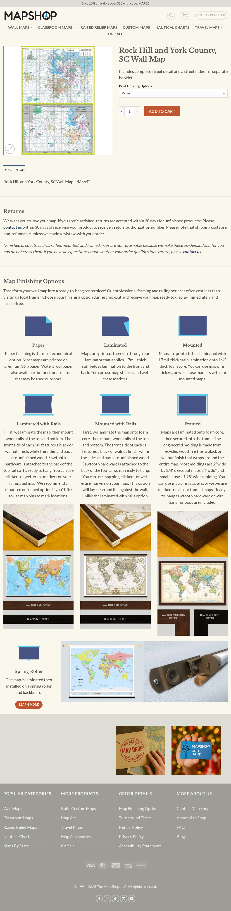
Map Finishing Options (139, 808)
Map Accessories (76, 836)
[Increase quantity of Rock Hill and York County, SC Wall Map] (137, 111)
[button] (185, 15)
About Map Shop (191, 817)
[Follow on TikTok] (115, 898)
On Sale (115, 34)
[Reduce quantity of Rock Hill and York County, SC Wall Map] (121, 111)
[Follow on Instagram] (107, 898)
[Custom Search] (171, 15)
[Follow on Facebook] (99, 898)
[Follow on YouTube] (132, 898)
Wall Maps (20, 27)
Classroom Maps (56, 27)
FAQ (181, 827)
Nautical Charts (172, 27)
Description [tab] (14, 170)
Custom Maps (136, 27)
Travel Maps (209, 27)
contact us (12, 227)
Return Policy (131, 827)
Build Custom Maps (78, 808)
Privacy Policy (131, 836)
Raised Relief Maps (99, 27)
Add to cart (162, 111)
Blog (181, 836)
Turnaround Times (135, 817)
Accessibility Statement (140, 846)
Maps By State (16, 846)
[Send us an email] (123, 898)
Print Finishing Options (135, 86)
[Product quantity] (129, 111)
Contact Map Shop (193, 808)
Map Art (68, 817)
